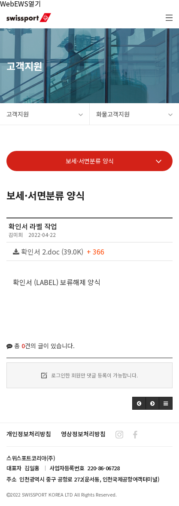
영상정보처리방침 (83, 433)
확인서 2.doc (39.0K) (58, 251)
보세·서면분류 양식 (114, 161)
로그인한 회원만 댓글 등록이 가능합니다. (89, 375)
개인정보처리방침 (28, 433)
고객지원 (44, 114)
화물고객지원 (134, 114)
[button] (139, 403)
